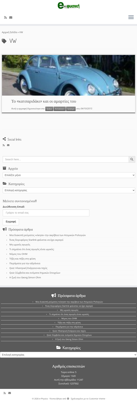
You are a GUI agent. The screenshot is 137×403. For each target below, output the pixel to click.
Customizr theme (97, 398)
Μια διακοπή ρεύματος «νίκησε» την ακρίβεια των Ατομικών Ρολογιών (47, 235)
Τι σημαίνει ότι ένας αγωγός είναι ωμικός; (31, 249)
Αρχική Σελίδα (10, 32)
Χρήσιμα (70, 109)
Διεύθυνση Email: (14, 206)
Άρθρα (49, 109)
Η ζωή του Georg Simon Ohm (25, 277)
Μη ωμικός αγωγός (19, 244)
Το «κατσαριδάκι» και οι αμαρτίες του (43, 101)
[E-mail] (12, 17)
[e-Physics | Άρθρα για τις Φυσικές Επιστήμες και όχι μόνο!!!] (68, 6)
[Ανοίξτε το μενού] (131, 17)
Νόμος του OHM (18, 254)
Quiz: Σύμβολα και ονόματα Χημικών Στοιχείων (34, 272)
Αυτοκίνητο (59, 109)
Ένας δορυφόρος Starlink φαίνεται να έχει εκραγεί (36, 239)
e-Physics (43, 398)
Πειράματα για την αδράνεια (24, 263)
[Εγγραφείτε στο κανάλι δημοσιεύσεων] (6, 17)
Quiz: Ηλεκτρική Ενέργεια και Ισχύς (28, 268)
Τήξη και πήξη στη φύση (22, 258)
